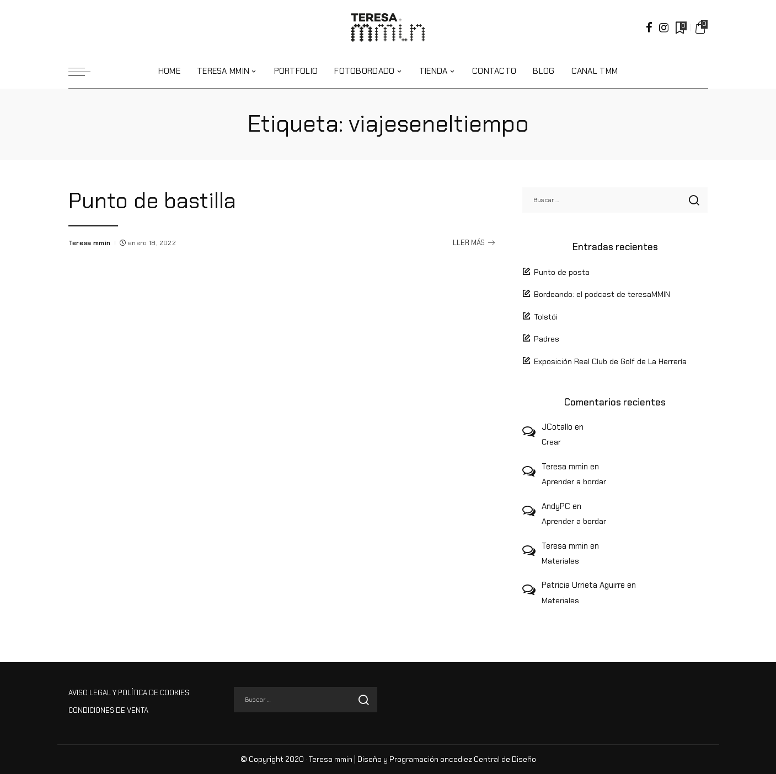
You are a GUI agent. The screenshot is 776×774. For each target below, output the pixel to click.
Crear (551, 442)
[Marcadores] (680, 27)
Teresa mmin (89, 243)
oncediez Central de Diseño (488, 759)
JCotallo (557, 426)
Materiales (560, 561)
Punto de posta (562, 272)
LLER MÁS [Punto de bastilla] (474, 242)
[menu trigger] (84, 71)
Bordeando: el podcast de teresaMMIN (602, 294)
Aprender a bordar (574, 481)
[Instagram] (664, 27)
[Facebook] (649, 27)
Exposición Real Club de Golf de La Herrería (610, 361)
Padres (546, 339)
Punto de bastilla (158, 200)
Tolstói (546, 317)
